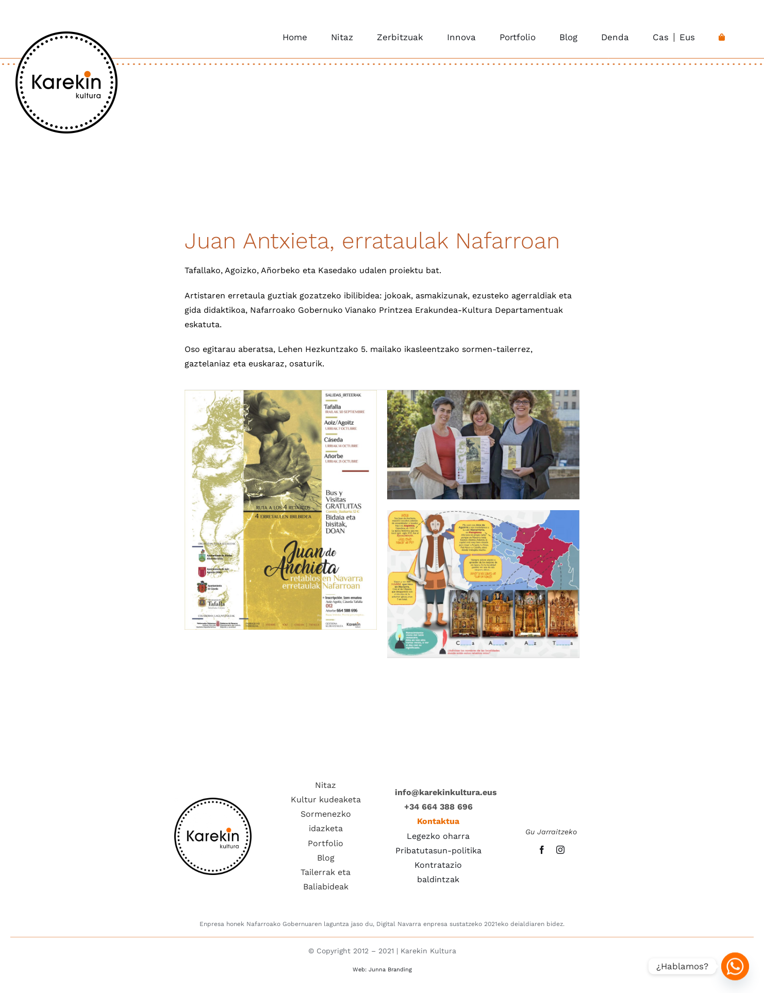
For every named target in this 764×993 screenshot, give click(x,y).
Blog (326, 858)
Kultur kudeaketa (326, 799)
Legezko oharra (438, 836)
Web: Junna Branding (382, 969)
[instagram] (560, 850)
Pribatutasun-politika (438, 850)
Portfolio (325, 843)
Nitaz (325, 785)
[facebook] (542, 850)
